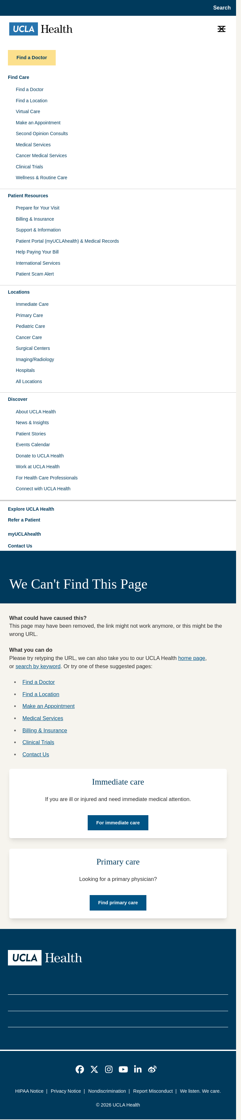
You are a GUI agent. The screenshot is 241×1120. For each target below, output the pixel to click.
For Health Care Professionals (47, 477)
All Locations (29, 381)
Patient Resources (28, 195)
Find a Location (31, 100)
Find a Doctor (30, 89)
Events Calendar (33, 444)
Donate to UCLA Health (40, 455)
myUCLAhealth (24, 534)
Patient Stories (31, 433)
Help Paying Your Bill (37, 252)
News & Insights (32, 422)
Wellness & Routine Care (41, 177)
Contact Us (20, 545)
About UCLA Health (36, 411)
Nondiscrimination (107, 1091)
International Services (38, 263)
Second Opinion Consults (42, 133)
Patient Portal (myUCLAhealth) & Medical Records (67, 241)
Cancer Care (29, 337)
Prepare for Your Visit (37, 207)
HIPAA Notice (29, 1091)
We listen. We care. (200, 1091)
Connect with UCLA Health (43, 488)
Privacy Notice (66, 1091)
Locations (19, 292)
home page (191, 658)
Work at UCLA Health (38, 466)
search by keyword (38, 666)
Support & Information (38, 229)
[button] (118, 509)
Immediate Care (32, 304)
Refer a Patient (24, 520)
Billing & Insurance (35, 219)
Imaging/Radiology (35, 359)
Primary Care (29, 315)
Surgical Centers (33, 348)
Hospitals (25, 370)
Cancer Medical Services (41, 155)
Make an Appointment (38, 122)
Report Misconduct (153, 1091)
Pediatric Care (30, 326)
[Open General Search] (220, 7)
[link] (80, 1069)
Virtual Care (28, 111)
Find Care (18, 77)
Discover (17, 399)
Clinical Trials (29, 166)
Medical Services (33, 144)
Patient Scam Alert (35, 274)
